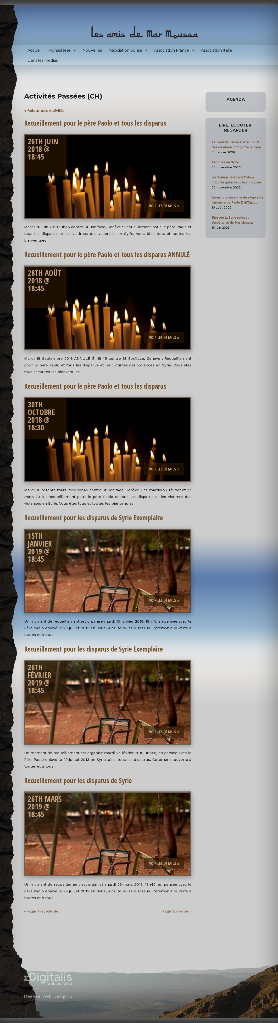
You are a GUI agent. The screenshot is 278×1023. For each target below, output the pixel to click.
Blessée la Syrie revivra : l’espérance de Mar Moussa (232, 220)
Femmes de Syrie (225, 162)
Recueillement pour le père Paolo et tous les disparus (95, 122)
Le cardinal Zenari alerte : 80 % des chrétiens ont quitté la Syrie (236, 144)
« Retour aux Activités (44, 110)
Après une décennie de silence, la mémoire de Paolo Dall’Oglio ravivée (237, 200)
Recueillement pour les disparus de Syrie (78, 780)
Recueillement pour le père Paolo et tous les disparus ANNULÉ (107, 254)
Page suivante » (176, 911)
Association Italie (216, 50)
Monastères (59, 50)
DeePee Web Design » (48, 996)
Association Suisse (125, 50)
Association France (171, 50)
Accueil (35, 50)
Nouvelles (92, 50)
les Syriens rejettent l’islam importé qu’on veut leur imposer (236, 180)
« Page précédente (41, 911)
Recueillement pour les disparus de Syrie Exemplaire (93, 517)
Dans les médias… (44, 60)
